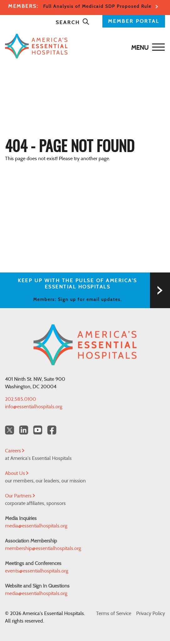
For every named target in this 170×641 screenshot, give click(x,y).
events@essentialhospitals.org (36, 570)
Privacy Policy (150, 613)
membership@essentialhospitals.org (43, 548)
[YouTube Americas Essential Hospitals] (37, 430)
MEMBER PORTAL (133, 21)
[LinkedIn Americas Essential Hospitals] (23, 430)
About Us (16, 473)
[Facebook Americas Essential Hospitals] (51, 430)
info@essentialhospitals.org (33, 406)
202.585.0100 (20, 399)
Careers (14, 450)
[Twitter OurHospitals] (9, 430)
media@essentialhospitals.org (36, 525)
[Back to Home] (83, 46)
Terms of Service (113, 613)
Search (73, 22)
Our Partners (20, 495)
